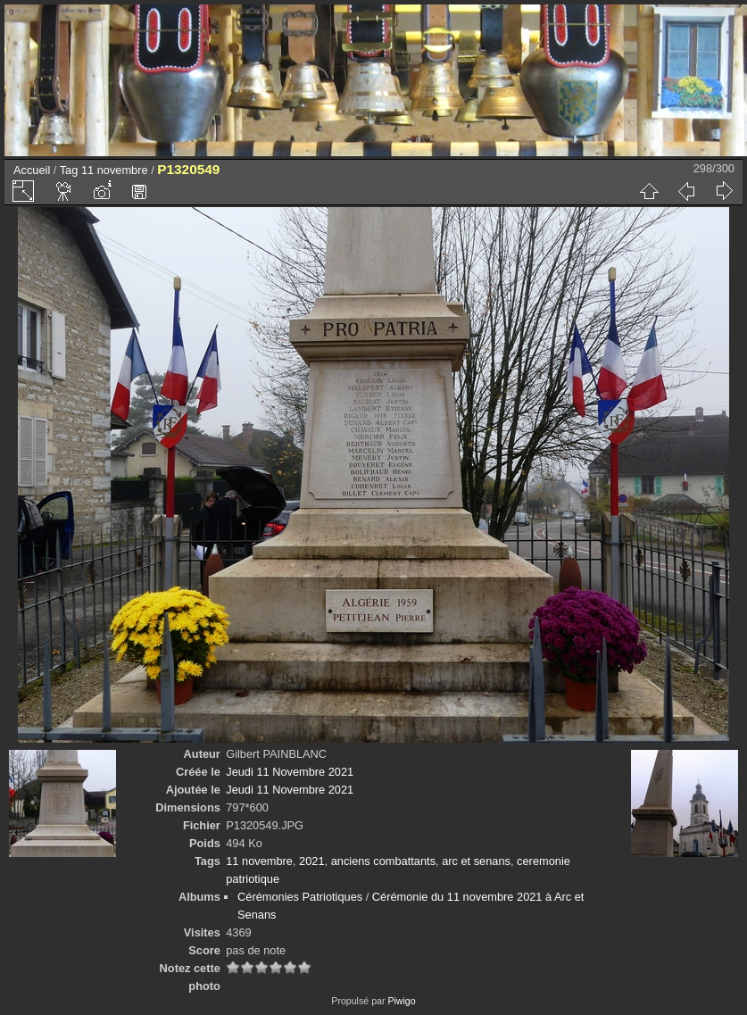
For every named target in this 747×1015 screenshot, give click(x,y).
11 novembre (114, 170)
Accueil (31, 170)
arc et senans (476, 861)
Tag (69, 170)
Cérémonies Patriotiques (299, 896)
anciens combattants (383, 861)
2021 (311, 861)
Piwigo (401, 1000)
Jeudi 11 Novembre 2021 (289, 771)
